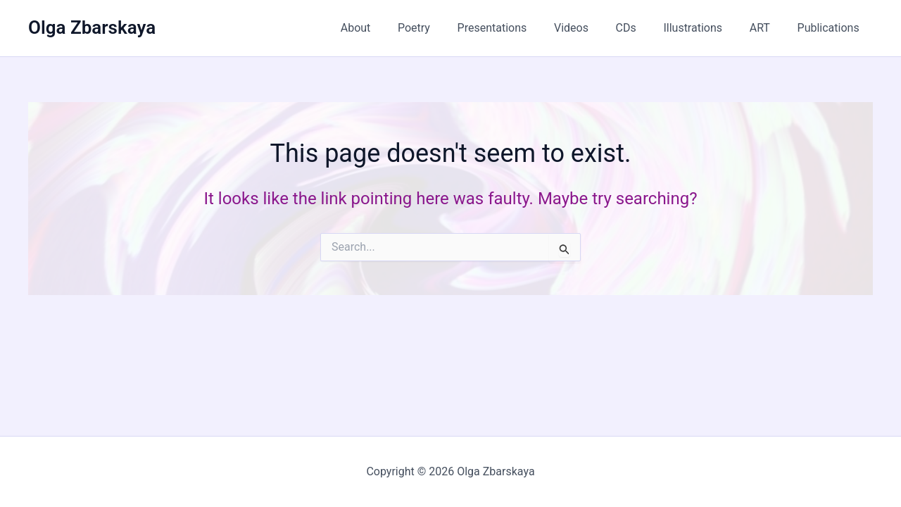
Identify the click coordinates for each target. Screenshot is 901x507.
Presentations (518, 28)
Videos (592, 28)
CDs (642, 28)
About (391, 28)
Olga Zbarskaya (92, 27)
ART (767, 28)
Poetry (444, 28)
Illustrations (704, 28)
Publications (831, 28)
